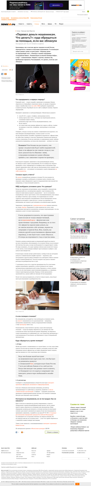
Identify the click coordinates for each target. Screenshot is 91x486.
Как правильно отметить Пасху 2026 (20, 18)
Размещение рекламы (68, 452)
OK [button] (77, 484)
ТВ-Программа (50, 452)
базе (31, 364)
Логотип (18, 454)
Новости (34, 450)
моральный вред (28, 220)
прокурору (23, 324)
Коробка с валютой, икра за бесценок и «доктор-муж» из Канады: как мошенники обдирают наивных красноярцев (79, 419)
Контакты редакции (21, 458)
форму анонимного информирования (37, 384)
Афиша (48, 450)
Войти (83, 11)
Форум (48, 454)
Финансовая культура (38, 428)
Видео (48, 456)
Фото (33, 456)
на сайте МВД (36, 106)
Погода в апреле (5, 18)
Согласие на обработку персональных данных (77, 45)
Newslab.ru (5, 66)
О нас (17, 450)
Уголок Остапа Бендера (8, 81)
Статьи (18, 31)
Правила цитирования (68, 481)
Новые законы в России (36, 18)
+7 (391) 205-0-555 (81, 450)
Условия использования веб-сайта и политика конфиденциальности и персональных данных (22, 462)
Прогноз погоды (50, 11)
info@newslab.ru (81, 452)
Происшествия (25, 31)
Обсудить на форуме (52, 432)
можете (20, 321)
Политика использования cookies (9, 464)
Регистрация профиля (82, 14)
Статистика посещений (68, 450)
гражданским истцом (40, 205)
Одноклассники (6, 452)
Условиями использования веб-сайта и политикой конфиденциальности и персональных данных (79, 39)
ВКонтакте (5, 450)
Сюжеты (34, 454)
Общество (32, 31)
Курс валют (66, 11)
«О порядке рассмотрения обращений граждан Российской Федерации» (36, 414)
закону (20, 177)
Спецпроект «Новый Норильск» (8, 19)
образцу (23, 207)
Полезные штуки (6, 78)
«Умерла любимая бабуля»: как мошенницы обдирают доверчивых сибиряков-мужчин (79, 428)
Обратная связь (20, 452)
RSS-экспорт (19, 456)
